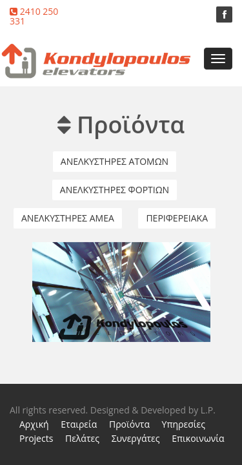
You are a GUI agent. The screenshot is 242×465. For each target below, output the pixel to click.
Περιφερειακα (177, 217)
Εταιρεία (79, 424)
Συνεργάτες (136, 438)
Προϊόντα (129, 424)
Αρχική (34, 424)
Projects (36, 438)
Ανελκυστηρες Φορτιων (114, 189)
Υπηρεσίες (183, 424)
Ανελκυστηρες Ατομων (114, 161)
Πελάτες (82, 438)
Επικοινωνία (198, 438)
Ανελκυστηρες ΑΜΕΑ (67, 217)
